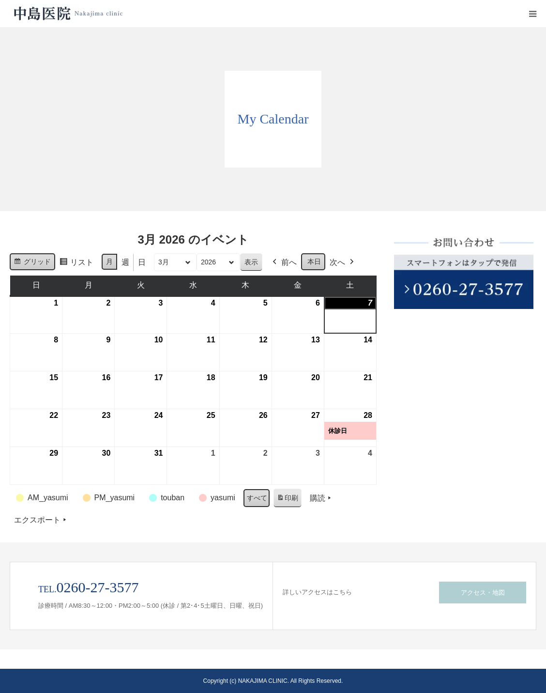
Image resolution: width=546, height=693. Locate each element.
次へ (343, 262)
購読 (321, 498)
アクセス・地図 (483, 592)
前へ (284, 262)
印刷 (287, 500)
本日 (314, 261)
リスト (76, 264)
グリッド (32, 263)
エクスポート (41, 520)
